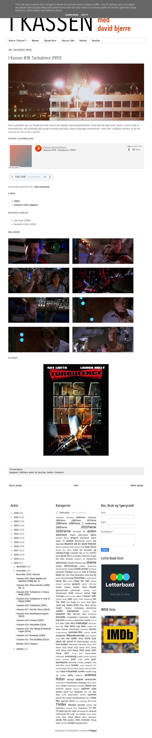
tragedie (69, 708)
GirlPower (92, 584)
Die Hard (60, 559)
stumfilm (83, 695)
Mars (83, 626)
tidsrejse (72, 705)
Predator (80, 662)
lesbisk (87, 620)
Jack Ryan (91, 602)
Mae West (69, 626)
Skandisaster (72, 683)
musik (93, 632)
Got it (84, 15)
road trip (88, 668)
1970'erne (91, 520)
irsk (78, 602)
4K (84, 532)
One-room (73, 644)
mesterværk (74, 629)
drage (84, 563)
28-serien (77, 532)
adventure (61, 534)
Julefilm (50, 472)
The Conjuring (81, 701)
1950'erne (60, 520)
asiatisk (69, 541)
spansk (68, 689)
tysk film (67, 711)
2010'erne (88, 527)
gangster (76, 584)
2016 (16, 554)
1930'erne (80, 517)
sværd (68, 698)
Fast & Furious (89, 572)
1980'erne (61, 523)
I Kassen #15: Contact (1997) (30, 620)
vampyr (82, 714)
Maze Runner (62, 629)
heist (71, 593)
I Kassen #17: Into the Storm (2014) (33, 609)
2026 (16, 513)
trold (75, 708)
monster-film (75, 632)
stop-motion (73, 695)
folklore (58, 578)
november (21, 570)
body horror (90, 547)
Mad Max (59, 626)
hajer (94, 590)
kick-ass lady (79, 614)
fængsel (59, 584)
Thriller (61, 704)
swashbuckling (78, 698)
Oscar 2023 (77, 653)
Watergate (92, 717)
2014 (16, 563)
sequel (79, 679)
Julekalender (73, 611)
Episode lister (50, 40)
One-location (62, 644)
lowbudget (82, 623)
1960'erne (76, 520)
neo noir (65, 638)
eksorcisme (92, 566)
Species (76, 689)
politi (73, 659)
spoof (66, 692)
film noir (65, 575)
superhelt (91, 694)
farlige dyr (77, 572)
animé (93, 538)
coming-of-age (62, 553)
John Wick (84, 605)
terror (71, 701)
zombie (71, 723)
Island (83, 602)
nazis (58, 638)
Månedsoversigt (75, 635)
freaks (70, 581)
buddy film (78, 550)
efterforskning (70, 566)
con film (86, 553)
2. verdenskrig (89, 523)
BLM (82, 547)
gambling (67, 584)
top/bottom (60, 708)
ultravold (92, 711)
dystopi (59, 566)
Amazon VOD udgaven (26, 205)
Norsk (87, 638)
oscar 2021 (90, 650)
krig (57, 620)
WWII (78, 720)
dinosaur (69, 559)
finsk (87, 575)
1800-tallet (60, 517)
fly (36, 472)
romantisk (71, 671)
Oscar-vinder (90, 653)
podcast (66, 659)
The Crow (92, 701)
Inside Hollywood (85, 599)
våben (84, 717)
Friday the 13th (81, 581)
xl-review (85, 720)
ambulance (84, 538)
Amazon (74, 538)
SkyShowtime (72, 686)
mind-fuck (84, 629)
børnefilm (88, 550)
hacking (86, 590)
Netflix (74, 638)
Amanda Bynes (62, 538)
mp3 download (41, 186)
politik (80, 659)
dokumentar (61, 563)
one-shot (82, 644)
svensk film (61, 698)
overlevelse (60, 656)
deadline (78, 556)
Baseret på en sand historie (80, 543)
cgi (94, 550)
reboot (67, 665)
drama (91, 562)
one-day (93, 642)
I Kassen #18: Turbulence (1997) (31, 605)
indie (70, 599)
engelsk (71, 569)
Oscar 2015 (72, 647)
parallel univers (83, 656)
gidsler (84, 584)
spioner (85, 688)
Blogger (93, 730)
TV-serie (60, 711)
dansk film (65, 556)
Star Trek (88, 692)
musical (87, 632)
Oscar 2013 (91, 644)
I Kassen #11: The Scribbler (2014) (32, 639)
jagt (63, 605)
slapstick (81, 686)
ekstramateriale (61, 569)
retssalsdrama (61, 668)
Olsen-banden (83, 642)
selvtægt (70, 679)
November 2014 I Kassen (28, 574)
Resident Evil (91, 665)
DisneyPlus (91, 559)
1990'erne (23, 472)
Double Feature (74, 563)
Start (76, 485)
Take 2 (88, 698)
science (79, 675)
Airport (72, 535)
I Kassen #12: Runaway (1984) (30, 635)
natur (88, 636)
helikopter (79, 593)
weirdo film (61, 720)
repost (82, 665)
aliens (93, 535)
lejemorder (79, 620)
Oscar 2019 (66, 650)
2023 (16, 525)
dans (58, 556)
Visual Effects (74, 717)
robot (62, 671)
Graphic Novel (80, 587)
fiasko (58, 575)
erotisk (77, 569)
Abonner (35, 40)
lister (62, 623)
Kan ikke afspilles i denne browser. (31, 177)
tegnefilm (65, 701)
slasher (88, 685)
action (31, 472)
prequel (88, 662)
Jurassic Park (89, 611)
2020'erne (63, 531)
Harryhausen (61, 593)
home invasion (70, 596)
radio (94, 662)
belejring (65, 547)
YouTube (64, 723)
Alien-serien (83, 535)
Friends (93, 581)
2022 (16, 529)
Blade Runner (74, 547)
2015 (16, 559)
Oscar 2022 (62, 653)
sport (71, 692)
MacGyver (92, 623)
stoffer (64, 695)
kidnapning (92, 614)
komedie (60, 617)
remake (74, 665)
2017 (16, 550)
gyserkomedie (62, 590)
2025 (16, 517)
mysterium (61, 635)
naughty (93, 636)
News (80, 639)
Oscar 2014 (61, 647)
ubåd (74, 711)
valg (77, 714)
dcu (72, 556)
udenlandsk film (82, 711)
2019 (16, 542)
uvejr (72, 714)
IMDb (17, 201)
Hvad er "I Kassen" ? (18, 40)
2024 (16, 521)
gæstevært (75, 590)
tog (94, 705)
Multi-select (62, 513)
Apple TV (60, 541)
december (21, 566)
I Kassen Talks (68, 40)
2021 (16, 534)
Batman (59, 547)
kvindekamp (69, 620)
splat (94, 688)
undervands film (63, 714)
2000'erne (61, 527)
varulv (88, 714)
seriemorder (90, 679)
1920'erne (70, 517)
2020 (16, 538)
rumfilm (81, 671)
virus (64, 717)
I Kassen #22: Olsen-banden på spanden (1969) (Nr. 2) (31, 579)
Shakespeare (61, 683)
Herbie (87, 593)
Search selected (78, 513)
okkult (58, 641)
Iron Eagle (71, 602)
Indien (75, 599)
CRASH (93, 553)
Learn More (71, 15)
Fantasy (69, 572)
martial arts (91, 626)
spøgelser (78, 692)
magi (78, 626)
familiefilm (60, 572)
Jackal (58, 605)
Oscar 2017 (84, 647)
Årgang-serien (81, 723)
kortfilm (93, 617)
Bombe (58, 550)
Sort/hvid (59, 689)
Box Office (67, 550)
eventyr (84, 569)
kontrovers (83, 617)
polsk (87, 659)
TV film (92, 708)
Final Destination (77, 575)
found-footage (68, 578)
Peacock (93, 656)
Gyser (92, 587)
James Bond (72, 605)
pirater (58, 659)
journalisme (91, 608)
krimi (62, 620)
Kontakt (83, 40)
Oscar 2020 (78, 650)
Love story (70, 623)
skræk (63, 686)
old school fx (69, 641)
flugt (91, 575)
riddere (81, 668)
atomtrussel (80, 541)
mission (92, 629)
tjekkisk (89, 705)
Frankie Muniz (90, 578)
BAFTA (89, 541)
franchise (42, 472)
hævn (78, 596)
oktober (20, 649)
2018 (16, 546)
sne (94, 685)
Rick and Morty (73, 668)
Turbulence (59, 472)
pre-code (72, 662)
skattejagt (82, 683)
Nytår (94, 639)
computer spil (76, 553)
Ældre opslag (137, 485)
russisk (88, 672)
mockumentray (61, 632)
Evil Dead (92, 569)
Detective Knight (89, 556)
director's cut (80, 559)
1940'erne (92, 517)
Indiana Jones (61, 599)
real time (60, 665)
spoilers (59, 692)
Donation (96, 40)
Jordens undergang (74, 608)
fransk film (61, 581)
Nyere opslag (15, 485)
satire (70, 675)
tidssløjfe (81, 705)
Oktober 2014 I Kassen (27, 644)
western (71, 720)
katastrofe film (63, 614)
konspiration (72, 617)
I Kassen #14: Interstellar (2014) (31, 624)
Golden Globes (63, 587)
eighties (82, 566)
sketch (89, 683)
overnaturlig (70, 656)
